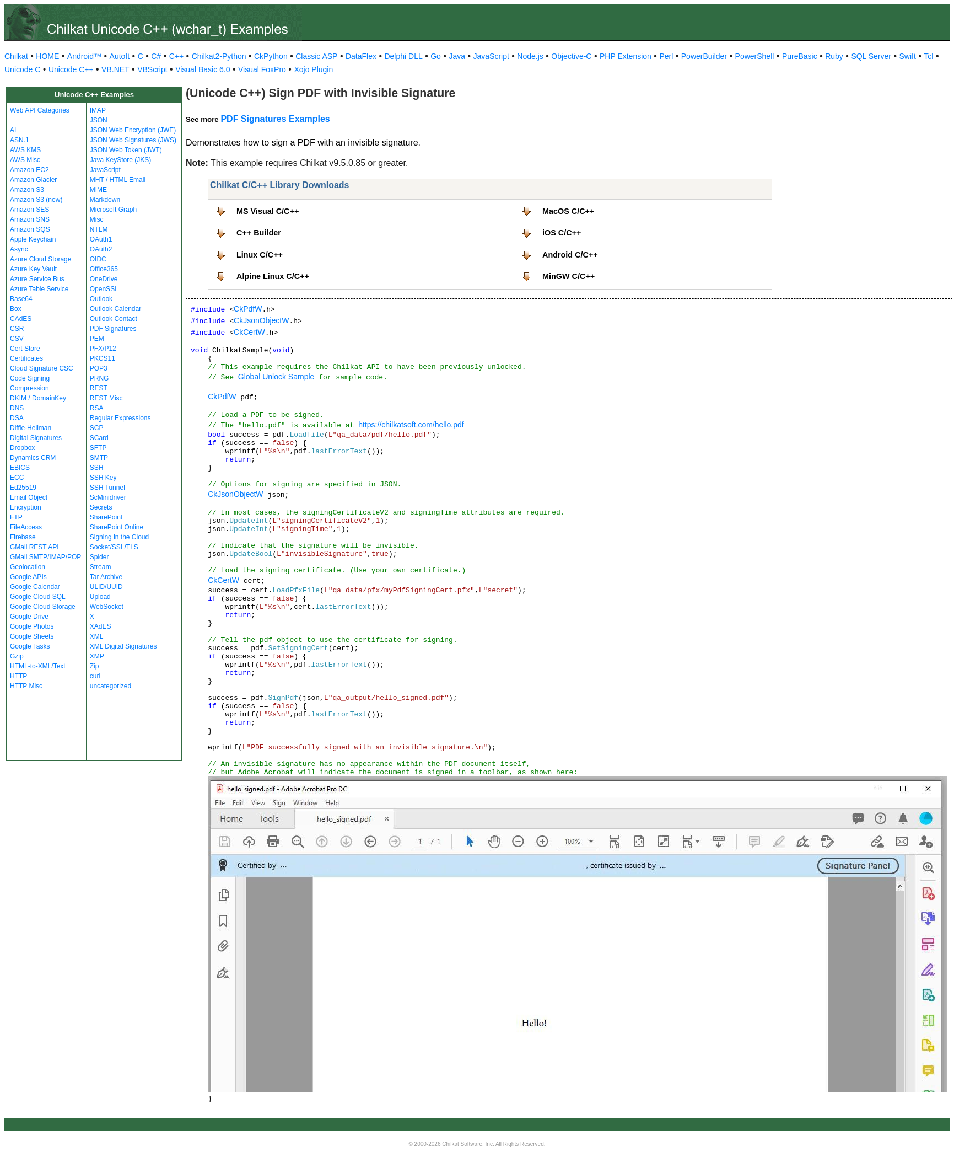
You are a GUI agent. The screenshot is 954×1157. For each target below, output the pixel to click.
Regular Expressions (120, 418)
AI (13, 130)
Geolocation (27, 567)
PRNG (99, 378)
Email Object (28, 497)
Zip (94, 666)
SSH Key (103, 477)
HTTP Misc (26, 686)
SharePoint (106, 517)
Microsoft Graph (113, 209)
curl (95, 676)
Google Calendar (35, 587)
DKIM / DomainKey (38, 398)
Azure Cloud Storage (40, 259)
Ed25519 (23, 487)
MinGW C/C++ (568, 276)
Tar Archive (106, 577)
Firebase (23, 537)
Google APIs (28, 577)
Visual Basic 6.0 (202, 69)
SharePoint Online (116, 527)
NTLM (99, 229)
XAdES (100, 626)
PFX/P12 (103, 348)
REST (98, 388)
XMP (97, 656)
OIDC (98, 259)
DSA (17, 418)
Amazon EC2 (29, 170)
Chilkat (16, 56)
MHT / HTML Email (117, 180)
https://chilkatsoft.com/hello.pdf (410, 424)
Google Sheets (31, 636)
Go (435, 56)
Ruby (834, 56)
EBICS (20, 468)
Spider (99, 557)
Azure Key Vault (33, 269)
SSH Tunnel (107, 487)
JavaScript (491, 56)
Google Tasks (30, 646)
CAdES (20, 319)
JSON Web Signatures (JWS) (133, 140)
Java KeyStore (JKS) (120, 160)
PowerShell (754, 56)
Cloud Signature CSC (41, 368)
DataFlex (361, 56)
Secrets (101, 507)
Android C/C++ (570, 254)
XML (97, 636)
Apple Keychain (33, 239)
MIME (98, 190)
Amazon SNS (30, 219)
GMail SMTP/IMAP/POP (45, 557)
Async (19, 249)
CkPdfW (248, 308)
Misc (97, 219)
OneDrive (104, 279)
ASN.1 (19, 140)
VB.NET (115, 69)
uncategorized (110, 686)
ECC (17, 477)
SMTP (99, 458)
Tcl (928, 56)
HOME (47, 56)
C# (156, 56)
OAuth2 (101, 249)
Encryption (25, 507)
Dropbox (22, 448)
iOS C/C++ (561, 232)
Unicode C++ (71, 69)
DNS (17, 408)
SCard (99, 438)
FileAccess (26, 527)
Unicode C (22, 69)
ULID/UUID (106, 587)
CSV (17, 338)
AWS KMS (25, 150)
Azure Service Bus (37, 279)
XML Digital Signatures (123, 646)
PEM (97, 338)
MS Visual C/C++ (267, 211)
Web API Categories (39, 110)
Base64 (21, 299)
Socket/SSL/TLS (114, 547)
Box (15, 309)
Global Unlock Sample (276, 376)
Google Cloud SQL (38, 597)
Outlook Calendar (115, 309)
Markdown (105, 199)
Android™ (84, 56)
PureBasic (799, 56)
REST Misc (106, 398)
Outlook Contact (113, 319)
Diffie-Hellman (30, 428)
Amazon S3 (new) (36, 199)
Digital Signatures (36, 438)
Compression (29, 388)
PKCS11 (102, 358)
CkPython (271, 56)
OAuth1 (101, 239)
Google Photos (31, 626)
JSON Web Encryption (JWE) (133, 130)
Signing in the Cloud (119, 537)
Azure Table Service (39, 289)
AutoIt (120, 56)
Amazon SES (29, 209)
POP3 (98, 368)
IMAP (98, 110)
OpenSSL (104, 289)
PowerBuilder (704, 56)
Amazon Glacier (33, 180)
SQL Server (871, 56)
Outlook (101, 299)
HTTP (18, 676)
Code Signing (30, 378)
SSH (97, 468)
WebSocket (106, 606)
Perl (666, 56)
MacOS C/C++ (568, 211)
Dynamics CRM (33, 458)
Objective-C (571, 56)
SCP (97, 428)
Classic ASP (316, 56)
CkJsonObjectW (261, 320)
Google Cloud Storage (43, 606)
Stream (100, 567)
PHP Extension (625, 56)
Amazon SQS (30, 229)
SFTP (98, 448)
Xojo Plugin (313, 69)
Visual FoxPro (262, 69)
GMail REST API (34, 547)
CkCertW (249, 332)
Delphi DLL (403, 56)
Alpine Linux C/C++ (272, 276)
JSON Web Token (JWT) (126, 150)
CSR (17, 329)
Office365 (104, 269)
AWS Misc (25, 160)
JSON (98, 120)
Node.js (530, 56)
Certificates (26, 358)
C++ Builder (258, 232)
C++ (176, 56)
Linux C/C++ (259, 254)
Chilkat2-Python (219, 56)
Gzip (17, 656)
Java (457, 56)
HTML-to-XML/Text (38, 666)
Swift (907, 56)
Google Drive (29, 616)
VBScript (152, 69)
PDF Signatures (113, 329)
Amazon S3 (27, 190)
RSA (97, 408)
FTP (16, 517)
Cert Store (25, 348)
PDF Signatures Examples (275, 119)
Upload (100, 597)
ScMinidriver (108, 497)
